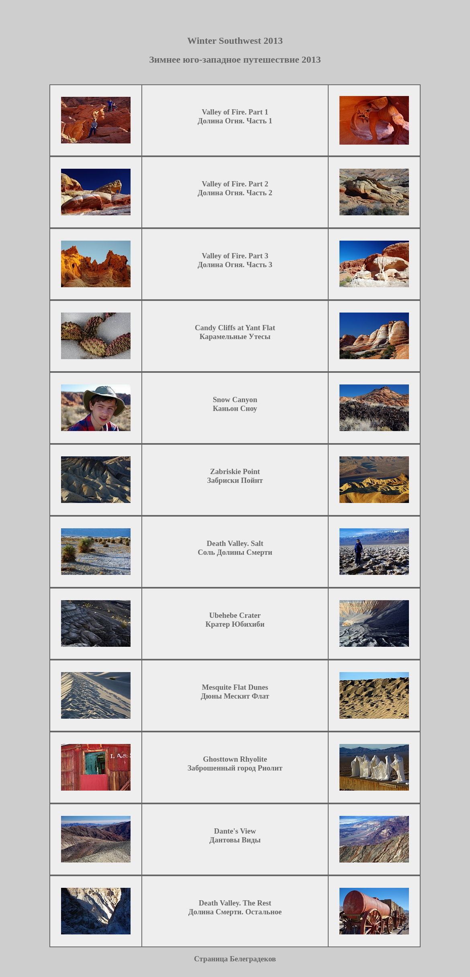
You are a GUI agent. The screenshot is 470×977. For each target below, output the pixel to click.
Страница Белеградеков (235, 965)
